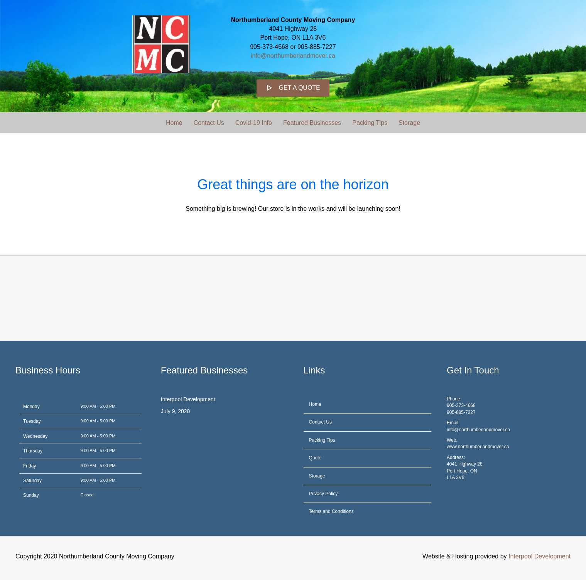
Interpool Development (188, 399)
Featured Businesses (312, 122)
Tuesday (32, 421)
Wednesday (35, 436)
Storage (409, 122)
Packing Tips (369, 122)
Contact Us (209, 122)
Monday (31, 406)
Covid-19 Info (253, 122)
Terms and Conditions (331, 511)
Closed (86, 495)
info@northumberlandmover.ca (293, 55)
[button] (293, 88)
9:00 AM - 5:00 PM (97, 406)
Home (174, 122)
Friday (29, 466)
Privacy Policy (323, 493)
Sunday (31, 495)
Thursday (32, 451)
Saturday (32, 480)
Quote (315, 458)
